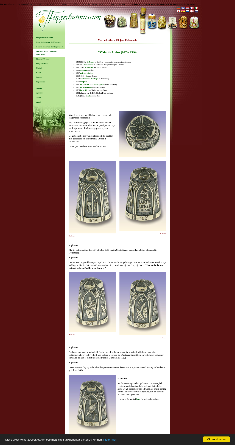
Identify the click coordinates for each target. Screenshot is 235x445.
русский (39, 93)
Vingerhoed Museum (44, 37)
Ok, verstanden (216, 439)
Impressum (40, 82)
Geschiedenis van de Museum (48, 42)
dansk (38, 97)
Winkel (39, 68)
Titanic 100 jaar (42, 59)
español (39, 88)
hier (138, 399)
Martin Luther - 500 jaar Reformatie (46, 52)
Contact (39, 77)
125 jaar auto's (42, 63)
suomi (38, 102)
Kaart (38, 72)
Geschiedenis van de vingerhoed (49, 47)
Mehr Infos (110, 439)
